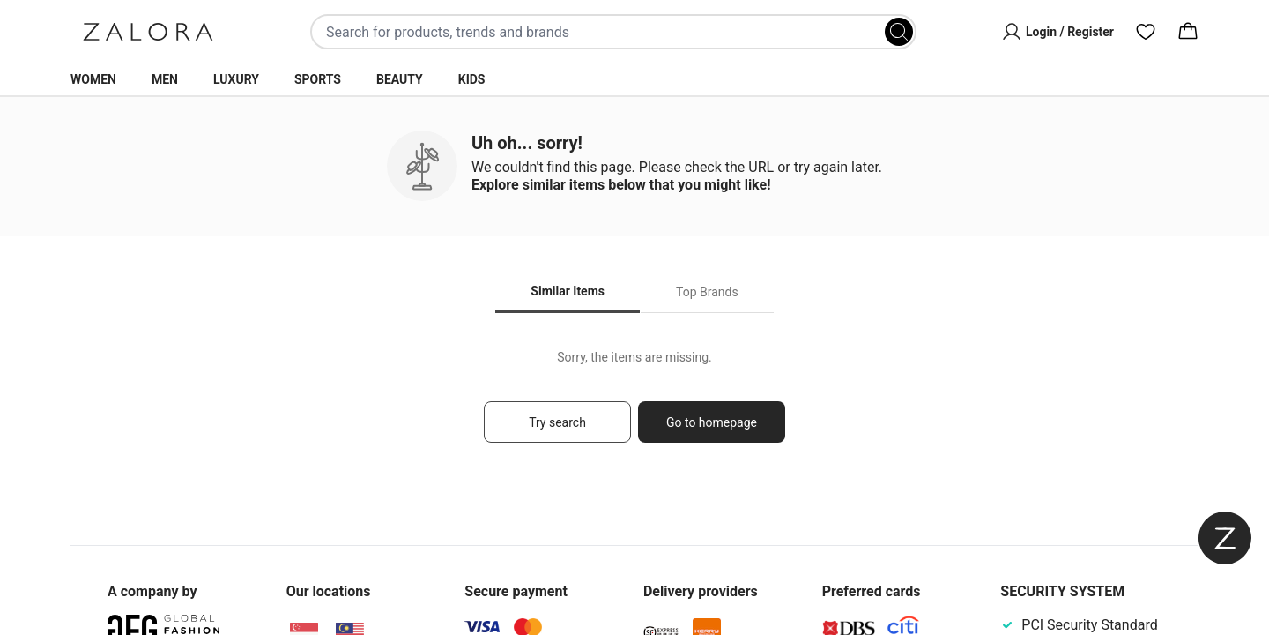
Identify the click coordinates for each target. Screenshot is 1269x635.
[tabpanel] (634, 404)
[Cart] (1187, 31)
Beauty (399, 79)
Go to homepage (711, 422)
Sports (317, 79)
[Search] (899, 32)
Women (93, 79)
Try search (557, 422)
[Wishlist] (1145, 31)
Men (165, 79)
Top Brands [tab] (707, 292)
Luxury (236, 79)
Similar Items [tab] (568, 291)
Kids (472, 79)
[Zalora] (148, 32)
